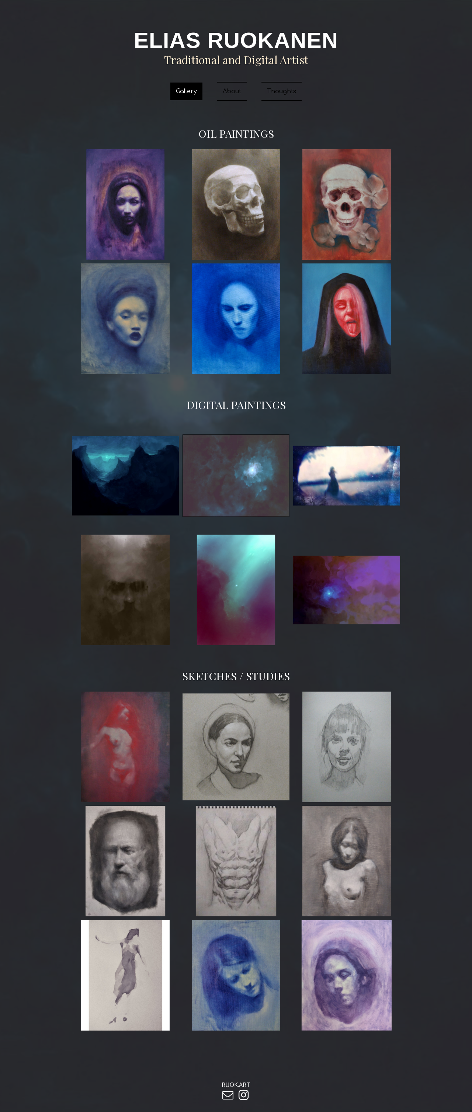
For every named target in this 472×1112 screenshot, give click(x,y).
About (232, 91)
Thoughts (281, 91)
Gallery (186, 91)
